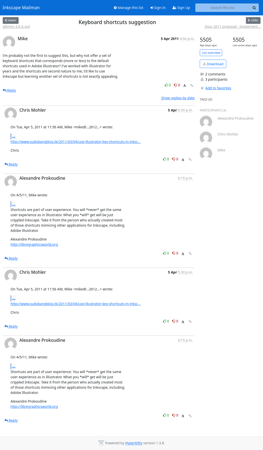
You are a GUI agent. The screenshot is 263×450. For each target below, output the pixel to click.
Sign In (158, 7)
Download (213, 64)
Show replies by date (178, 98)
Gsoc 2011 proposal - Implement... (233, 26)
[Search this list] (222, 7)
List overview (211, 53)
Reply (9, 90)
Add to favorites (215, 88)
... (14, 136)
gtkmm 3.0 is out (16, 26)
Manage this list (129, 7)
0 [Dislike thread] (177, 85)
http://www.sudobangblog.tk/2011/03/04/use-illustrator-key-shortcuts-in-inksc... (76, 141)
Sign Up (181, 7)
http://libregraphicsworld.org (34, 244)
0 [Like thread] (168, 85)
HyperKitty (133, 443)
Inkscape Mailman (21, 8)
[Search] (254, 7)
